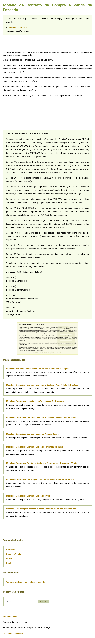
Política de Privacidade (13, 633)
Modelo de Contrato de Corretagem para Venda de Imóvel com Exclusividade (40, 479)
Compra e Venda (13, 554)
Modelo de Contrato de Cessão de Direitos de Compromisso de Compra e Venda (41, 463)
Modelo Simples (10, 616)
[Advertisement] (21, 43)
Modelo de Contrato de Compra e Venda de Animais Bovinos (33, 434)
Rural (8, 563)
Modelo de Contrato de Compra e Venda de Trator (28, 496)
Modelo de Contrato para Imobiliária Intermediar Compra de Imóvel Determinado (42, 509)
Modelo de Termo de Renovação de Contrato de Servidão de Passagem (37, 368)
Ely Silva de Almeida (18, 27)
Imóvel (9, 558)
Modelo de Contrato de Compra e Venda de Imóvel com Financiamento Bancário (41, 417)
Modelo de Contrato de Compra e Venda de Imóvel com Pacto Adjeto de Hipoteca (42, 385)
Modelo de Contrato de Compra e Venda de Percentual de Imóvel (34, 447)
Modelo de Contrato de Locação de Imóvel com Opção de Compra (35, 401)
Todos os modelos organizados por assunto (25, 582)
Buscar (43, 601)
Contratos (10, 549)
